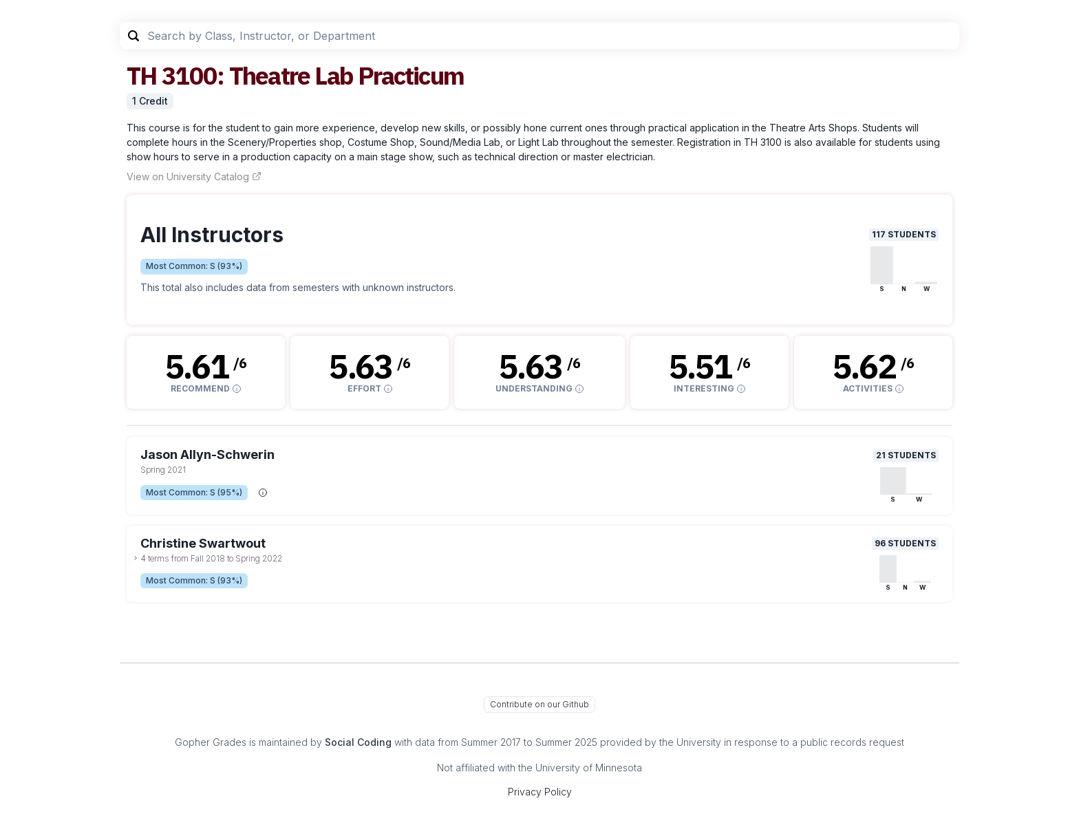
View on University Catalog (194, 176)
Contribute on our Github (539, 704)
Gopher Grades (210, 742)
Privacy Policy (540, 791)
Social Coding (358, 742)
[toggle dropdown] (135, 558)
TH (141, 75)
